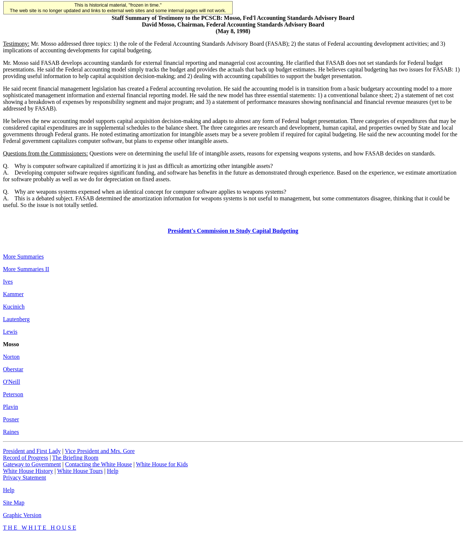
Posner (11, 419)
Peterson (13, 394)
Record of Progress (25, 457)
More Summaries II (26, 269)
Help (112, 471)
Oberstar (13, 369)
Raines (11, 432)
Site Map (13, 502)
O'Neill (11, 382)
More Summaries (23, 256)
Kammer (13, 294)
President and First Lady (32, 451)
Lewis (10, 332)
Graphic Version (22, 515)
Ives (8, 281)
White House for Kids (162, 464)
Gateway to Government (32, 464)
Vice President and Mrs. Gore (100, 451)
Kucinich (14, 306)
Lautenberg (16, 319)
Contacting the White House (98, 464)
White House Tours (80, 471)
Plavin (10, 407)
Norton (11, 357)
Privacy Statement (24, 477)
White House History (28, 471)
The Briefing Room (75, 457)
